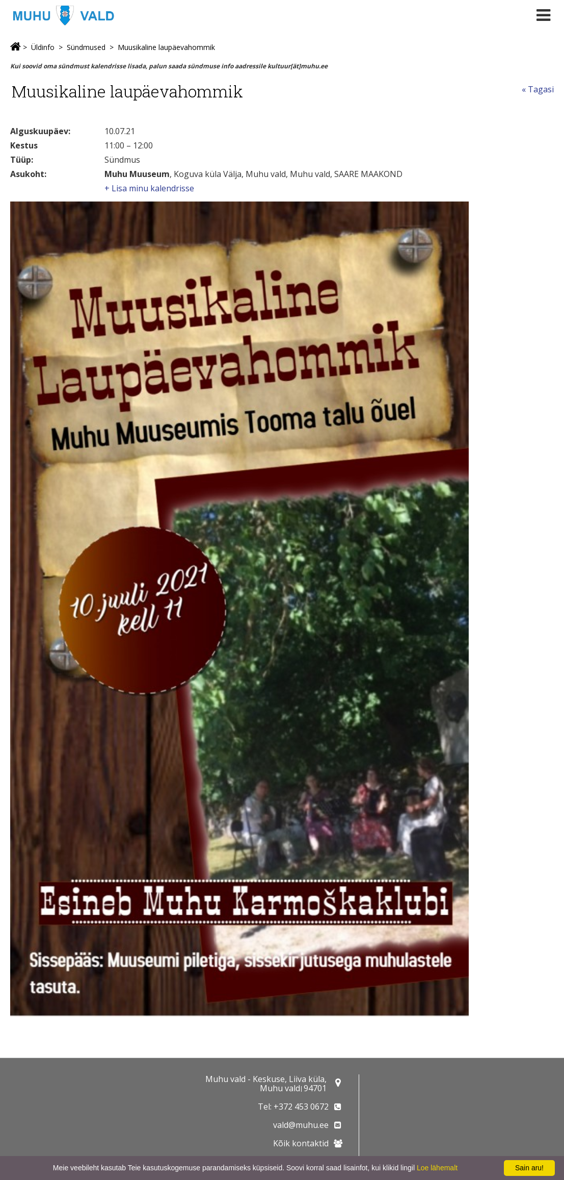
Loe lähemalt (437, 1168)
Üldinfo (43, 47)
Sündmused (86, 47)
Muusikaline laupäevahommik (166, 47)
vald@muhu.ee (301, 1125)
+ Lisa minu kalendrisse (149, 188)
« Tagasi (538, 89)
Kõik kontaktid (301, 1143)
